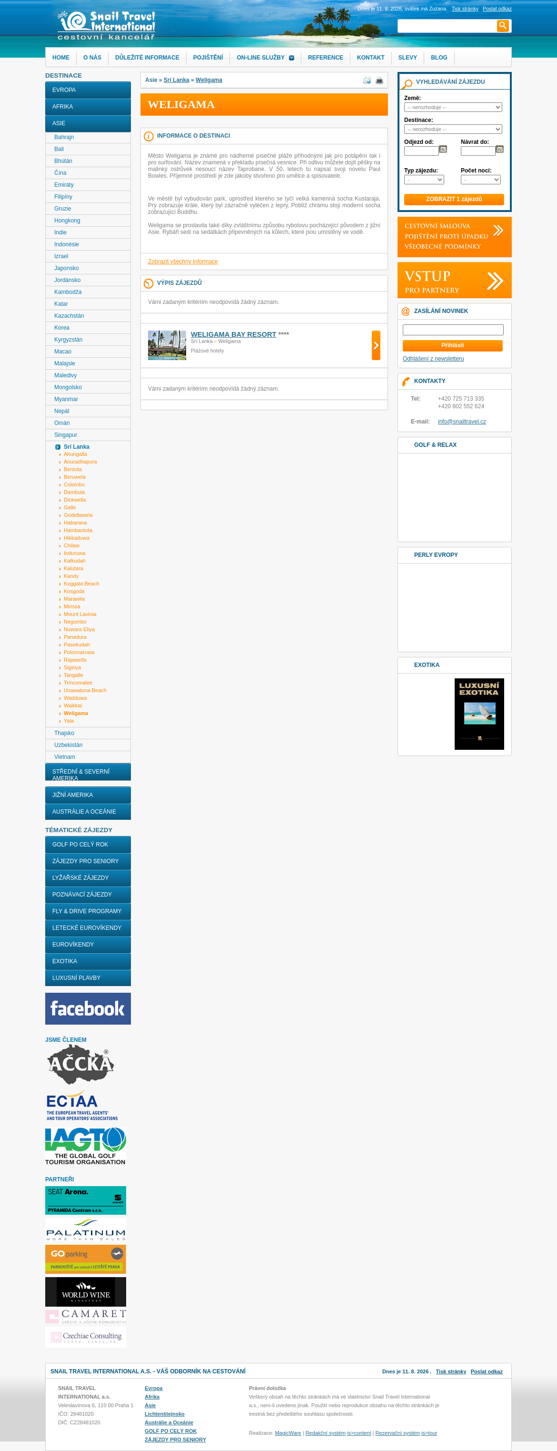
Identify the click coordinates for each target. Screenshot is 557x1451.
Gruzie (62, 208)
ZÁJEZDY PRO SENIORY (85, 861)
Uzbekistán (68, 745)
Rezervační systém (398, 1433)
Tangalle (73, 675)
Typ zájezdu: (421, 170)
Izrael (61, 256)
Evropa (64, 90)
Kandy (71, 576)
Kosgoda (74, 591)
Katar (61, 304)
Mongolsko (68, 387)
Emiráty (64, 184)
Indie (60, 232)
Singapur (65, 435)
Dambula (74, 492)
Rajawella (75, 660)
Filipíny (63, 196)
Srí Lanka (176, 80)
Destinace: (418, 120)
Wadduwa (75, 698)
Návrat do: (475, 142)
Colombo (74, 484)
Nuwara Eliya (79, 629)
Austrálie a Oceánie (84, 811)
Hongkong (67, 220)
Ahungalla (75, 454)
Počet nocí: (476, 170)
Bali (59, 149)
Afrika (62, 106)
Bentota (73, 469)
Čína (60, 173)
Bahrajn (64, 137)
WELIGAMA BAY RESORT (233, 334)
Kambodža (67, 292)
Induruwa (74, 553)
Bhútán (63, 161)
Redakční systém (326, 1433)
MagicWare (288, 1433)
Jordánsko (67, 280)
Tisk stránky (465, 8)
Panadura (75, 637)
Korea (62, 327)
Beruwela (75, 477)
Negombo (75, 622)
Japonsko (66, 268)
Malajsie (64, 363)
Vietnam (64, 757)
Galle (70, 507)
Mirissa (72, 606)
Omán (62, 423)
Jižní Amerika (72, 795)
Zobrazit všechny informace (183, 261)
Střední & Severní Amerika (80, 775)
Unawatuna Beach (85, 690)
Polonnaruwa (79, 652)
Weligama (209, 80)
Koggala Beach (81, 583)
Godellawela (78, 515)
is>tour (429, 1433)
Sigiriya (72, 667)
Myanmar (66, 399)
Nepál (61, 411)
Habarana (75, 522)
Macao (62, 351)
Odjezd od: (419, 142)
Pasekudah (77, 644)
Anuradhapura (80, 461)
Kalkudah (75, 561)
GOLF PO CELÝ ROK (80, 844)
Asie (58, 123)
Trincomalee (78, 682)
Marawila (74, 599)
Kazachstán (69, 315)
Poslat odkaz (487, 1371)
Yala (69, 721)
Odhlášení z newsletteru (433, 358)
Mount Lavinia (80, 614)
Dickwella (75, 500)
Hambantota (78, 530)
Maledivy (65, 375)
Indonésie (66, 244)
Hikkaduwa (77, 538)
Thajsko (64, 733)
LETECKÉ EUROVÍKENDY (86, 928)
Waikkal (73, 705)
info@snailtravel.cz (462, 421)
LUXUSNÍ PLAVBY (76, 978)
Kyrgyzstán (68, 339)
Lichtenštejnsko (165, 1414)
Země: (412, 98)
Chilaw (72, 545)
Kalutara (73, 568)
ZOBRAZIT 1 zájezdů (454, 199)
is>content (359, 1433)
